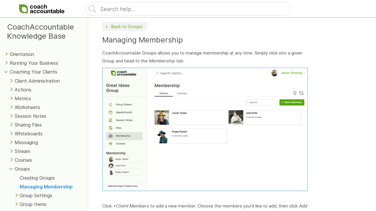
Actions (23, 90)
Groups (22, 169)
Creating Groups (37, 178)
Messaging (26, 142)
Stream (22, 151)
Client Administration (37, 81)
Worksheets (27, 107)
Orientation (22, 54)
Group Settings (36, 195)
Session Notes (30, 116)
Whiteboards (29, 134)
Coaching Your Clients (33, 72)
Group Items (33, 204)
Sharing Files (28, 125)
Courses (23, 160)
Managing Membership (46, 187)
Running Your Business (34, 63)
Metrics (23, 98)
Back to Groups (123, 27)
